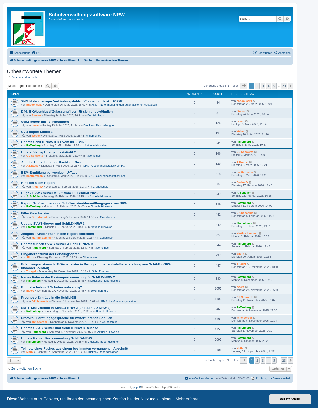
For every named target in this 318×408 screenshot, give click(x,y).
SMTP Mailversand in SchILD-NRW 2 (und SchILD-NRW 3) (66, 308)
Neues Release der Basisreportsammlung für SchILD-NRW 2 (68, 277)
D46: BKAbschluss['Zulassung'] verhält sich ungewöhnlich (67, 111)
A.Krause (32, 165)
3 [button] (263, 86)
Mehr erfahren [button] (188, 399)
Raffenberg (33, 145)
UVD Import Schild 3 (37, 132)
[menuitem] (36, 53)
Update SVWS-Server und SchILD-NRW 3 (53, 223)
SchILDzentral (100, 271)
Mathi (30, 351)
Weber (36, 135)
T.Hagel (31, 271)
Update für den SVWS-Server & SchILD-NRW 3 (57, 244)
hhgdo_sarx (34, 104)
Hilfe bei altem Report (38, 183)
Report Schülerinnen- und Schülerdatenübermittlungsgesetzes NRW (74, 203)
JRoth (30, 257)
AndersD (37, 186)
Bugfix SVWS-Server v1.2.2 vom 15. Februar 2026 (59, 193)
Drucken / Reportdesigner (99, 125)
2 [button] (257, 86)
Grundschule (100, 186)
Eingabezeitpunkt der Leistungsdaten (50, 254)
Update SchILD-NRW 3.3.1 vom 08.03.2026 (53, 142)
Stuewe (36, 115)
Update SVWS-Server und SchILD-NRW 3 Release (59, 328)
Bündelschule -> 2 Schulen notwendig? (51, 287)
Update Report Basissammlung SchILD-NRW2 (57, 338)
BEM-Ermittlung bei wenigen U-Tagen (50, 172)
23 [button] (284, 86)
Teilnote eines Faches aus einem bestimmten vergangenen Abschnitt (74, 348)
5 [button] (274, 86)
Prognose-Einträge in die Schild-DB (49, 297)
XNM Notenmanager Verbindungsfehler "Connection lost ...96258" (72, 101)
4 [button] (268, 86)
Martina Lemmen (42, 237)
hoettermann (34, 175)
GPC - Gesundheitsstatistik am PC (104, 165)
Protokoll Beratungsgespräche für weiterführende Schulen (66, 318)
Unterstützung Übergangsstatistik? (48, 152)
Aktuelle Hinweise (96, 145)
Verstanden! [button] (290, 399)
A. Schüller (33, 196)
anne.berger (39, 321)
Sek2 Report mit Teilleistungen (45, 121)
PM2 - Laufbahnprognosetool (119, 301)
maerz (30, 290)
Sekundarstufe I (100, 290)
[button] (243, 86)
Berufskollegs (95, 115)
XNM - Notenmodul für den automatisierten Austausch (124, 104)
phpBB (137, 387)
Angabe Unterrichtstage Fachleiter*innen (53, 162)
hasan (36, 125)
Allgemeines (93, 135)
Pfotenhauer (34, 226)
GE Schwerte (34, 155)
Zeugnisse (106, 237)
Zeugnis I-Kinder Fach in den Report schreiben (57, 234)
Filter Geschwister (35, 213)
